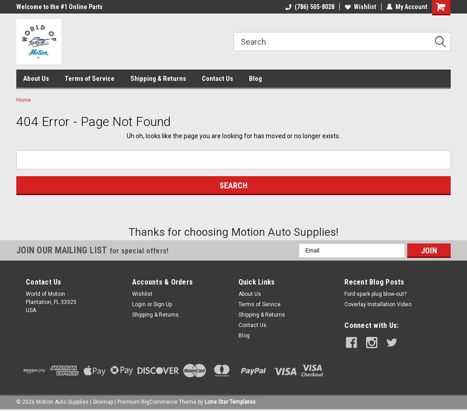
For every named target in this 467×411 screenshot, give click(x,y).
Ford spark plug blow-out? (375, 294)
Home (23, 100)
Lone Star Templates (230, 402)
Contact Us (217, 79)
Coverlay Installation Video (377, 304)
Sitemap (103, 402)
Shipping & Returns (158, 79)
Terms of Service (89, 79)
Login (139, 304)
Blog (255, 79)
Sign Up (162, 304)
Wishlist (360, 6)
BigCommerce (159, 402)
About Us (36, 79)
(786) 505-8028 (310, 6)
